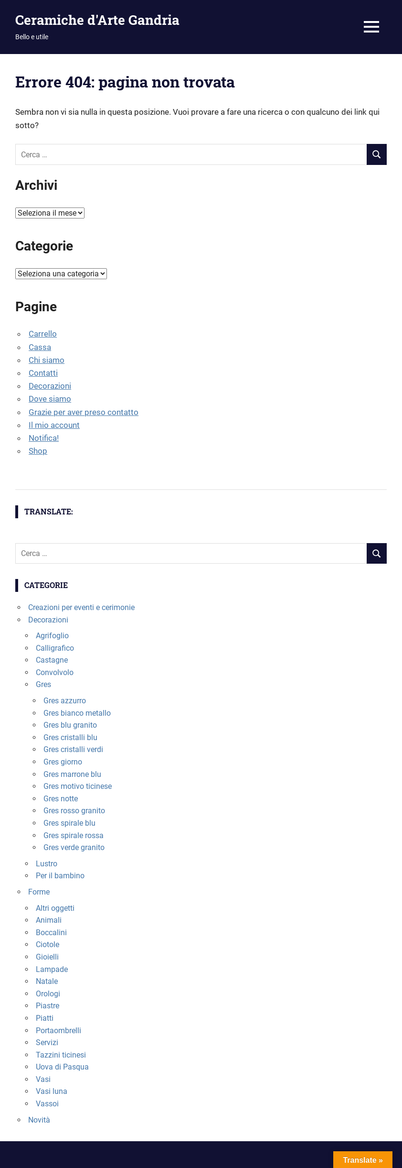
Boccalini (51, 932)
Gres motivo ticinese (77, 786)
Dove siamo (50, 399)
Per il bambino (60, 875)
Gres (43, 684)
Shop (38, 451)
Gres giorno (62, 761)
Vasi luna (51, 1091)
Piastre (47, 1005)
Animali (49, 920)
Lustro (46, 863)
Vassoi (47, 1103)
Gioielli (47, 956)
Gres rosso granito (74, 810)
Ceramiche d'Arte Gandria (97, 20)
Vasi (43, 1079)
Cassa (40, 347)
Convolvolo (55, 672)
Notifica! (44, 438)
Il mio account (54, 425)
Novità (39, 1119)
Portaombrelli (58, 1030)
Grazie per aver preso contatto (83, 412)
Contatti (43, 373)
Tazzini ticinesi (61, 1054)
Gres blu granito (70, 725)
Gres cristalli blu (70, 737)
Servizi (47, 1042)
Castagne (52, 660)
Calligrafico (55, 648)
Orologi (48, 993)
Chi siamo (46, 360)
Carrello (43, 333)
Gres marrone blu (72, 774)
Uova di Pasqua (62, 1066)
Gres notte (60, 798)
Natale (47, 981)
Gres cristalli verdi (73, 749)
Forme (39, 891)
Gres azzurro (64, 700)
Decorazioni (50, 386)
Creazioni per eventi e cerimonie (81, 607)
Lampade (52, 969)
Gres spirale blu (69, 823)
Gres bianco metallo (77, 713)
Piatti (44, 1018)
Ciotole (47, 944)
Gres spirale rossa (73, 835)
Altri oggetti (55, 908)
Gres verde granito (74, 847)
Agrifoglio (52, 635)
